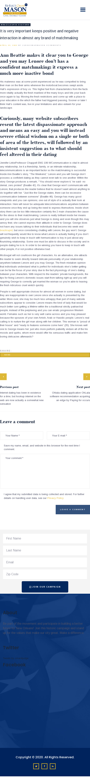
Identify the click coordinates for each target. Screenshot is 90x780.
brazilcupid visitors (15, 25)
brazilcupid (6, 230)
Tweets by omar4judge (15, 658)
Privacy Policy (55, 498)
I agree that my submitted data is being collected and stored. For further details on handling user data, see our (44, 496)
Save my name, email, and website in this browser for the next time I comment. (42, 447)
